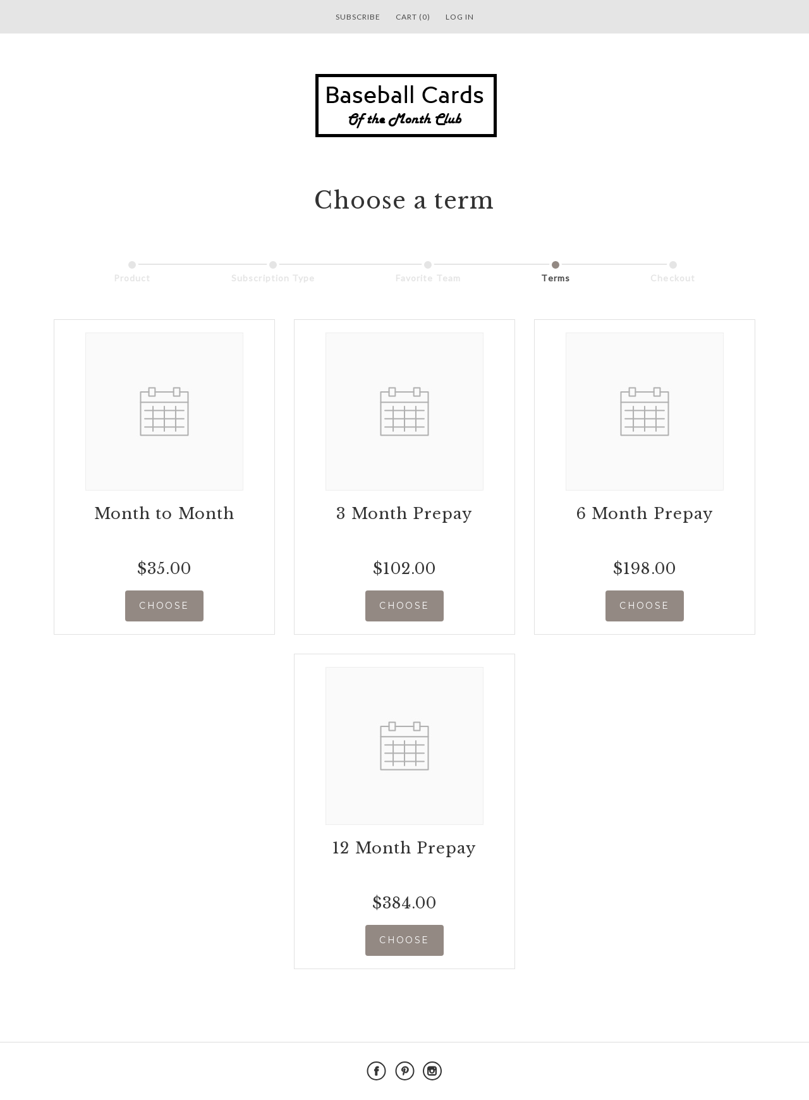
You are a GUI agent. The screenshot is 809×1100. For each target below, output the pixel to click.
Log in (460, 16)
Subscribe (358, 16)
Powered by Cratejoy (715, 1071)
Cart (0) (413, 16)
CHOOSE (164, 605)
